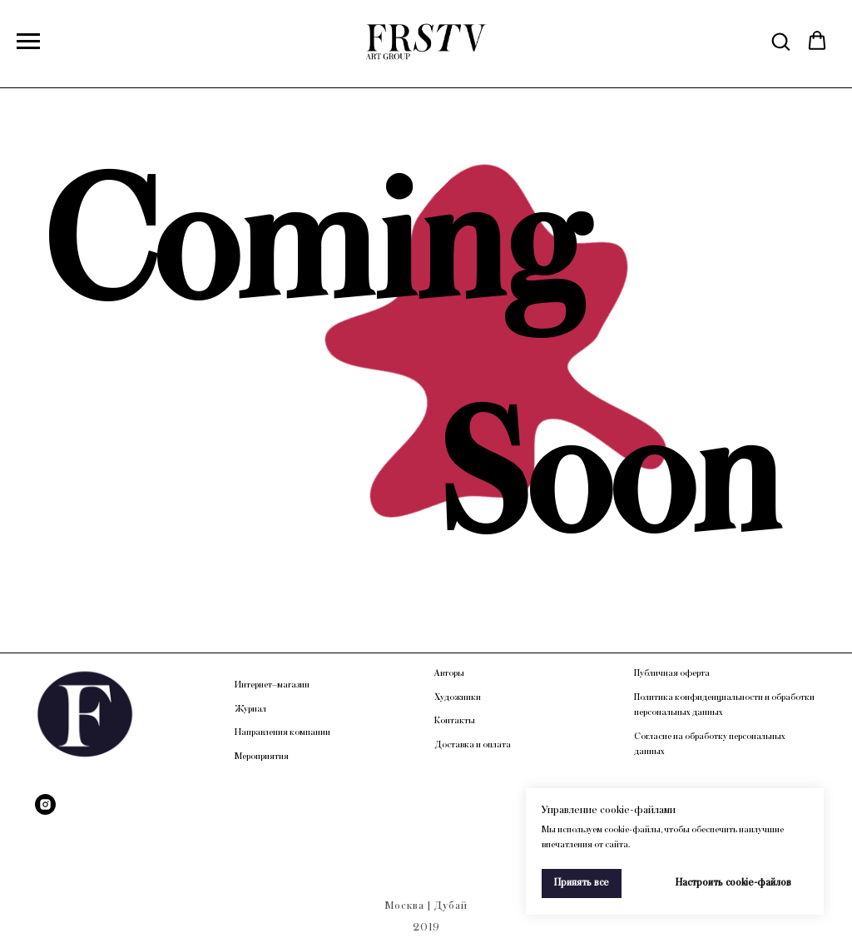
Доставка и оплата (472, 745)
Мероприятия (262, 757)
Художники (457, 697)
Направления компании (282, 732)
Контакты (454, 721)
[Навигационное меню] (28, 41)
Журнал (250, 709)
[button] (780, 41)
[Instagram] (45, 804)
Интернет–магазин (272, 685)
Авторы (449, 673)
